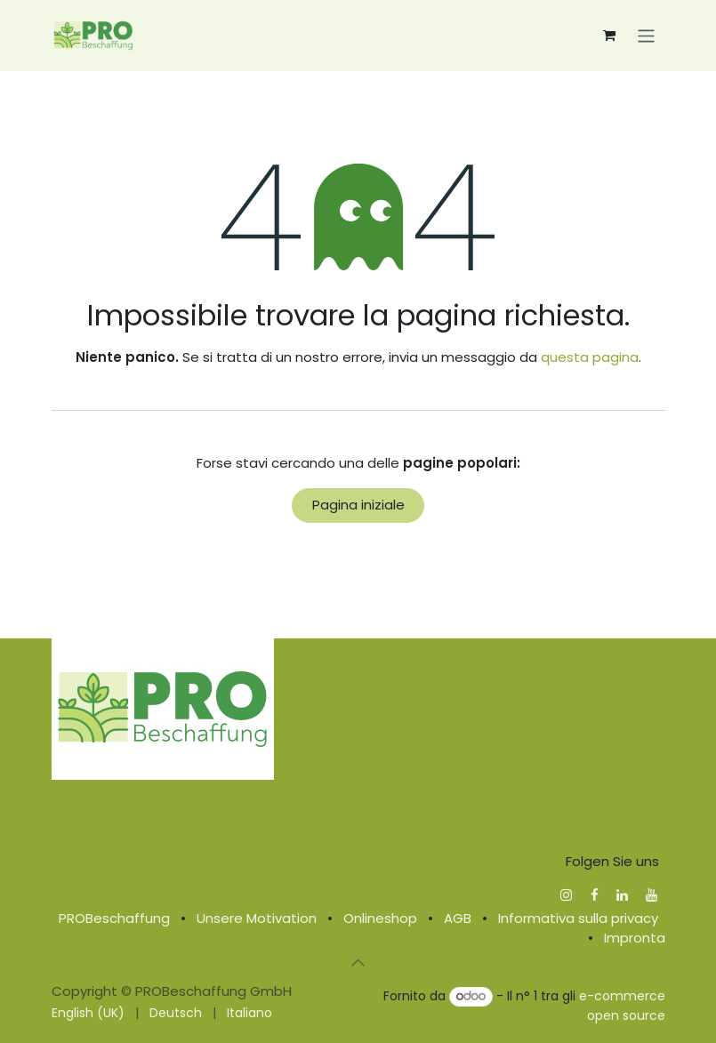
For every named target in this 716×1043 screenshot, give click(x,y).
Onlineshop (380, 918)
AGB (457, 918)
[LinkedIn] (622, 895)
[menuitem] (88, 1013)
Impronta (634, 937)
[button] (358, 963)
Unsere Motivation (257, 918)
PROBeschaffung (114, 918)
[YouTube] (651, 895)
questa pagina (590, 357)
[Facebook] (594, 895)
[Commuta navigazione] (646, 35)
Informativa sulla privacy (578, 918)
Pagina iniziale (358, 504)
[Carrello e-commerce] (609, 35)
